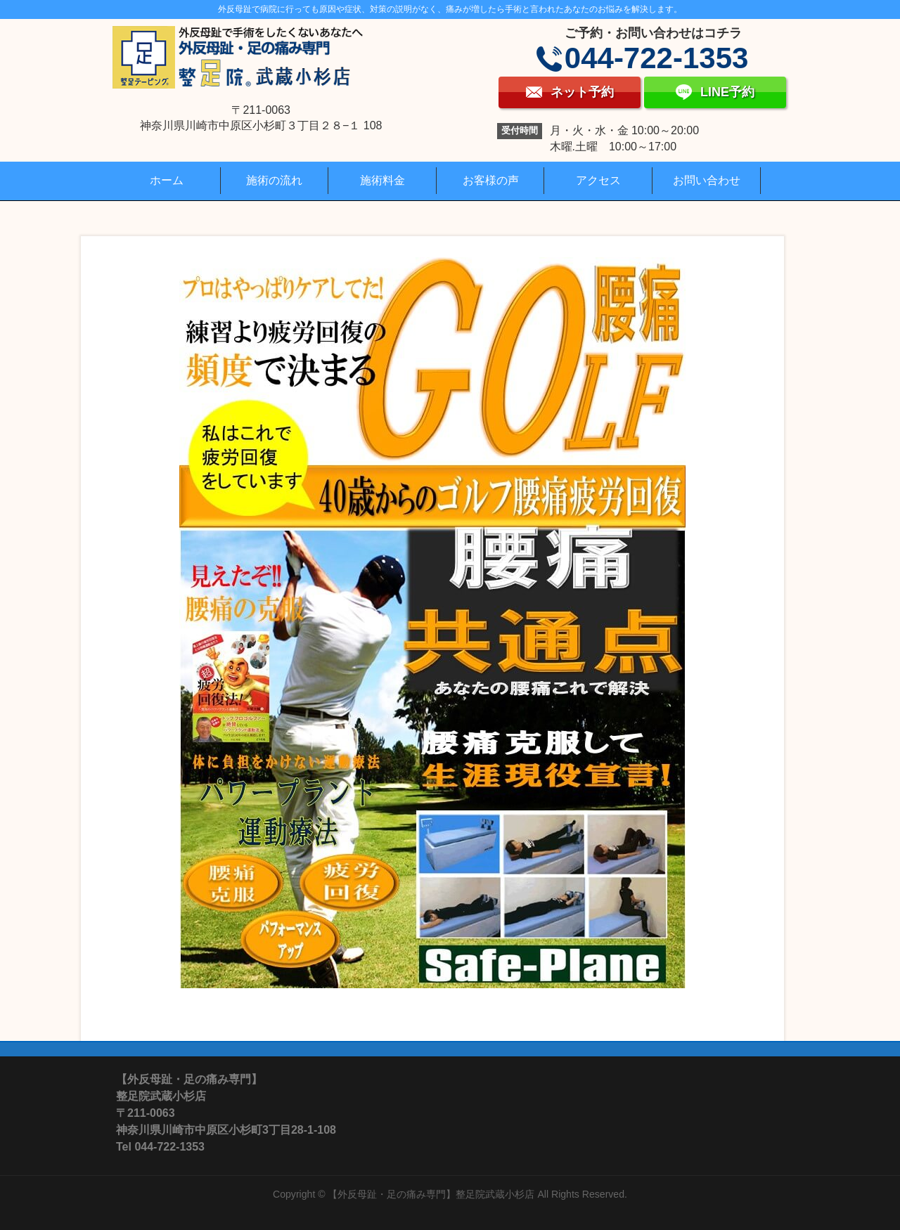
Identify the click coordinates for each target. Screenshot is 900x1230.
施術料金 (382, 180)
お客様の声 (491, 180)
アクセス (598, 180)
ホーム (167, 180)
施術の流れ (274, 180)
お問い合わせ (706, 180)
